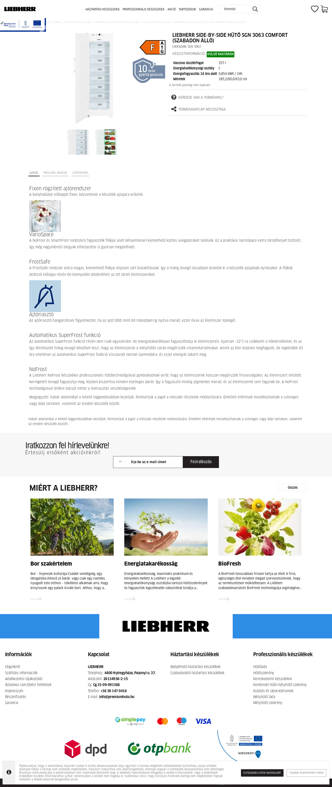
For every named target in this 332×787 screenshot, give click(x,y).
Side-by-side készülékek (157, 22)
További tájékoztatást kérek (306, 773)
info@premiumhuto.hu (116, 697)
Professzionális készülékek (144, 9)
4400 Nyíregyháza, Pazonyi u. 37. (130, 673)
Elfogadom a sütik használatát (262, 773)
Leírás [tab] (33, 172)
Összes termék (52, 22)
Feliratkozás (201, 462)
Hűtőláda (260, 667)
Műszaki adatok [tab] (55, 172)
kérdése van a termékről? (197, 97)
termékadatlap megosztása (198, 109)
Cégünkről (12, 667)
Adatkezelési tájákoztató (23, 679)
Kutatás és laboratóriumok (273, 691)
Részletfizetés (15, 697)
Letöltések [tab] (80, 172)
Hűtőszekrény (263, 673)
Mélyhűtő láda (264, 697)
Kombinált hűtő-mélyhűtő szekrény (280, 685)
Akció (171, 9)
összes (292, 487)
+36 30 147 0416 (114, 691)
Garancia (206, 9)
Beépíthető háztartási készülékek (195, 667)
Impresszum (14, 691)
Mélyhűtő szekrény (267, 703)
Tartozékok (187, 9)
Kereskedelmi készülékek (272, 679)
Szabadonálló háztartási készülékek (117, 22)
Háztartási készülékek (103, 9)
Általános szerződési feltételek (28, 685)
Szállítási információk (21, 673)
